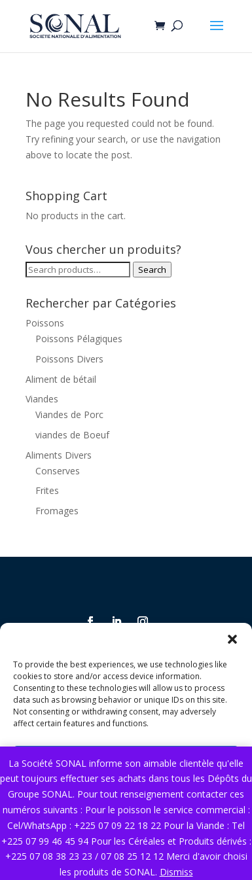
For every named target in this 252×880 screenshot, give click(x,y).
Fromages (57, 510)
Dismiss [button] (176, 872)
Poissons (45, 323)
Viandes (42, 399)
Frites (47, 490)
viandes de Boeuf (72, 435)
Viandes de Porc (69, 414)
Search (152, 269)
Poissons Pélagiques (78, 338)
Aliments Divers (59, 455)
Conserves (57, 471)
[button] (232, 639)
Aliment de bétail (61, 379)
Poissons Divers (69, 359)
